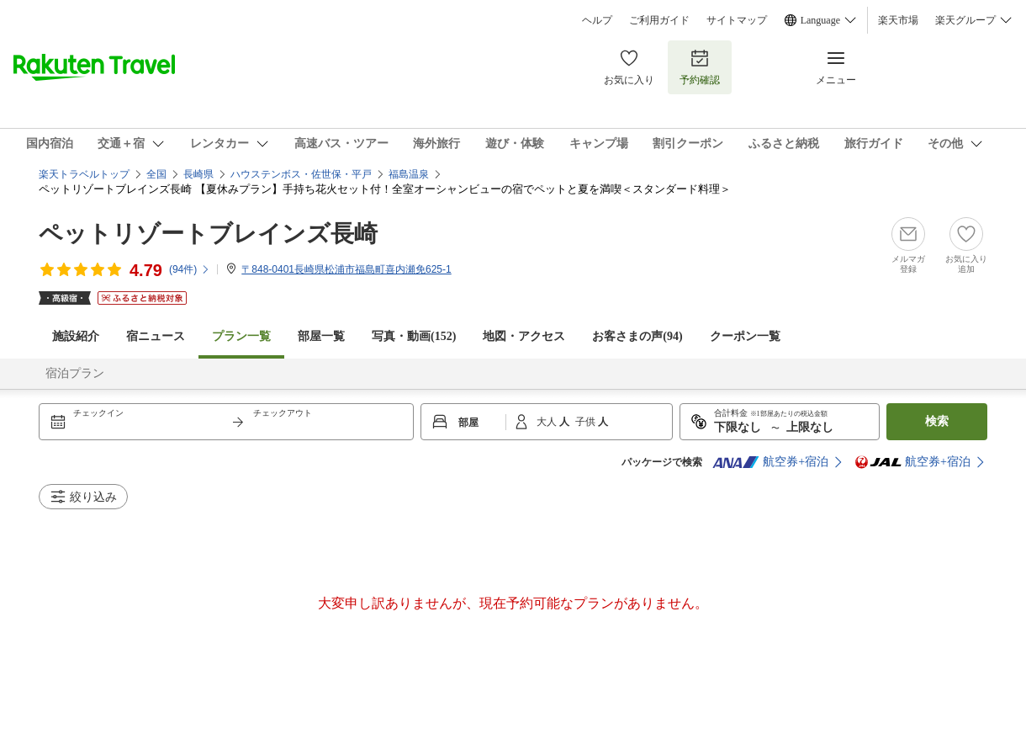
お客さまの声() (637, 336)
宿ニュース (155, 336)
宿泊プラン (74, 373)
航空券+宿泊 (770, 462)
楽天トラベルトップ (84, 174)
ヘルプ (597, 20)
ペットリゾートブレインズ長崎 (208, 234)
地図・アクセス (524, 336)
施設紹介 (75, 336)
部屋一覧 (321, 336)
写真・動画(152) (414, 336)
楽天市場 (898, 20)
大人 (548, 422)
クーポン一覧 (745, 336)
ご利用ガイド (659, 20)
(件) (189, 269)
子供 (586, 422)
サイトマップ (736, 20)
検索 (937, 421)
